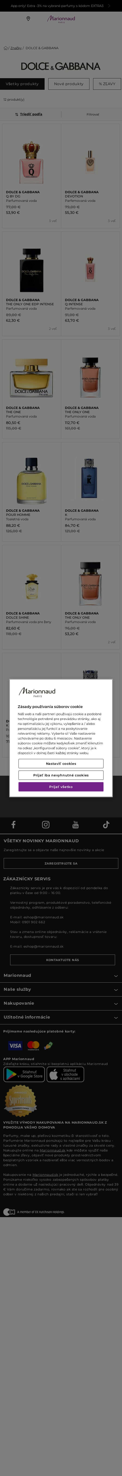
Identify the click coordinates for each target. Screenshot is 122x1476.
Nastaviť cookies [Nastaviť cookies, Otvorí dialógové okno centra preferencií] (61, 764)
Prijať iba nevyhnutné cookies (61, 775)
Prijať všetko (61, 787)
